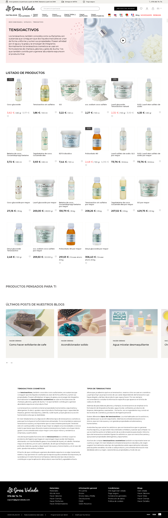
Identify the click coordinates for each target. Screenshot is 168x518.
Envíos (81, 493)
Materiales (54, 491)
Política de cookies (115, 501)
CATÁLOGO (27, 22)
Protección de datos (116, 499)
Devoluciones (84, 499)
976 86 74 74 (155, 2)
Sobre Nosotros (85, 504)
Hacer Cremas (55, 499)
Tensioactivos (38, 22)
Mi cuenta (83, 491)
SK (115, 15)
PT (127, 15)
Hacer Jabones (56, 496)
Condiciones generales (117, 496)
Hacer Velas (142, 496)
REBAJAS (157, 15)
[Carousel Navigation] (87, 373)
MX (121, 15)
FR (132, 15)
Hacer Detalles (143, 501)
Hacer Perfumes (56, 501)
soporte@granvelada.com (18, 500)
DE (109, 15)
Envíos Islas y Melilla (87, 496)
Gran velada (142, 491)
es (159, 9)
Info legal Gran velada (117, 491)
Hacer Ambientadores (59, 504)
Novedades (146, 15)
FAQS (81, 501)
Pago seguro (113, 493)
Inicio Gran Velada (15, 22)
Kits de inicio (55, 493)
